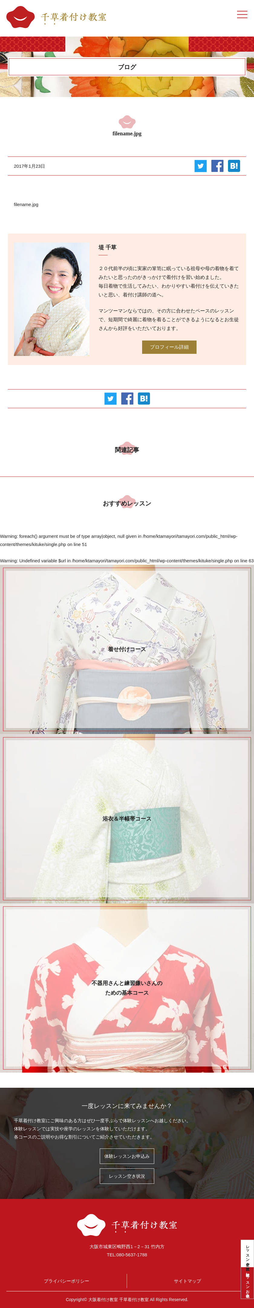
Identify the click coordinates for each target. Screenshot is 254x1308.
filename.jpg (26, 204)
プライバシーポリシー (66, 1281)
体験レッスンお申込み (248, 1283)
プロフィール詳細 (169, 347)
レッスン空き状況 (248, 1253)
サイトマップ (187, 1281)
